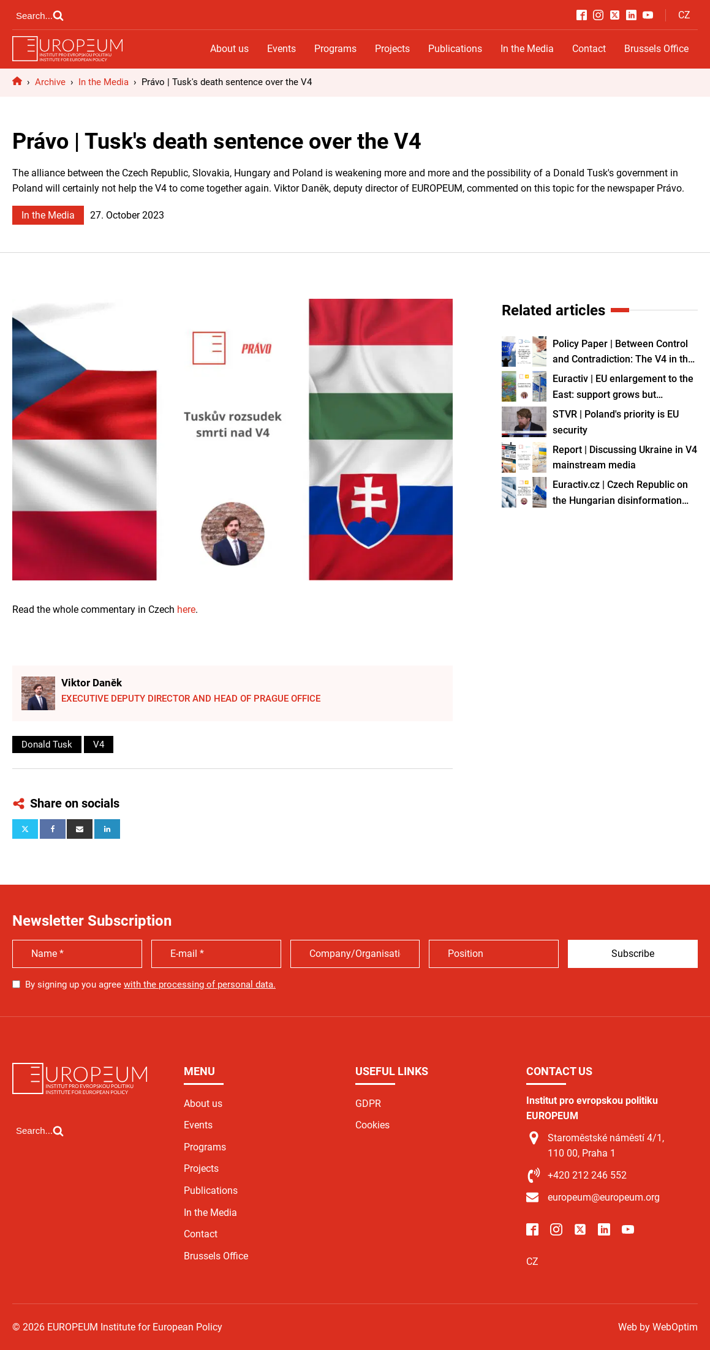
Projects (392, 48)
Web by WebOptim (658, 1327)
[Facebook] (53, 829)
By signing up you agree (150, 984)
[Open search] (39, 15)
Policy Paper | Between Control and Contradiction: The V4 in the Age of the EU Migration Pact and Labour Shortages (623, 352)
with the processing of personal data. (200, 984)
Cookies (372, 1125)
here (186, 609)
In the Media (527, 48)
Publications (455, 48)
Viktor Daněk (91, 683)
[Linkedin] (107, 829)
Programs (335, 48)
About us (229, 48)
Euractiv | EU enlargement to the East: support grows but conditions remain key (623, 387)
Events (281, 48)
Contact (589, 48)
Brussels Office (656, 48)
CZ (684, 15)
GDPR (368, 1103)
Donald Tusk (46, 744)
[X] (25, 829)
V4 (98, 744)
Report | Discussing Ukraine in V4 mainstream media (625, 457)
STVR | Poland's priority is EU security (616, 422)
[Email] (80, 829)
